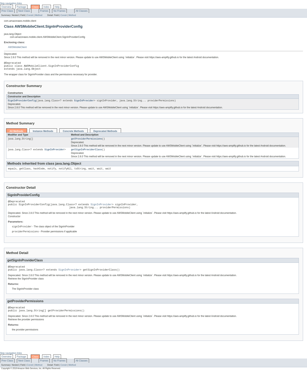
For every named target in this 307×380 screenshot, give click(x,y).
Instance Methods (43, 133)
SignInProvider (84, 102)
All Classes (82, 11)
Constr (30, 15)
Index (46, 7)
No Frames (59, 11)
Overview (6, 7)
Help (57, 7)
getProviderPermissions (86, 141)
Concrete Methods (73, 133)
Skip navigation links (11, 3)
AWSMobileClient (17, 47)
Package (21, 7)
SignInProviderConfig (22, 102)
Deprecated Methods (105, 133)
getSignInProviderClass (86, 152)
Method (38, 15)
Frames (44, 11)
